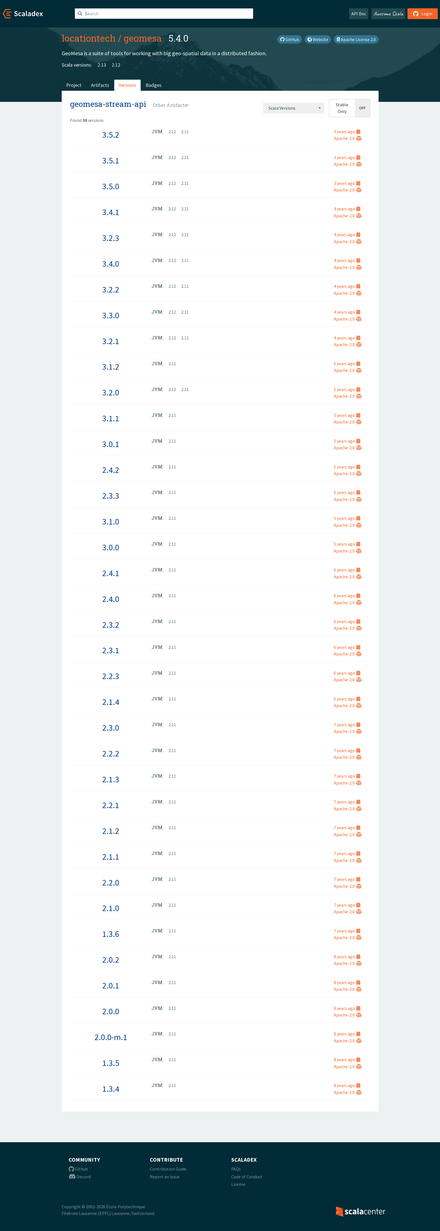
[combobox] (293, 108)
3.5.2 (110, 134)
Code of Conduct (246, 1176)
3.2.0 (110, 392)
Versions (127, 85)
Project (73, 85)
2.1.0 (110, 908)
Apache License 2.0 (356, 39)
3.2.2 (110, 289)
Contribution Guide (168, 1169)
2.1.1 (110, 856)
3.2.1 (110, 341)
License (238, 1184)
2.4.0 (110, 599)
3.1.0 (110, 521)
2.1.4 (110, 702)
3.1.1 (110, 418)
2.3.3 (110, 495)
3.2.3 (110, 238)
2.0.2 (110, 959)
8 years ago (347, 956)
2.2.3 (110, 676)
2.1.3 (110, 779)
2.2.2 (110, 753)
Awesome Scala (388, 13)
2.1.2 (110, 831)
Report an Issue (165, 1176)
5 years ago (347, 363)
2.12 (116, 65)
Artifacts (100, 85)
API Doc (358, 13)
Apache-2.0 (348, 138)
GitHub (289, 39)
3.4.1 (110, 212)
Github (78, 1169)
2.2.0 (110, 882)
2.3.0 (110, 727)
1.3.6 (110, 934)
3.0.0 (110, 547)
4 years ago (347, 208)
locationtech (89, 38)
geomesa (143, 38)
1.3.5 (110, 1063)
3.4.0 (110, 263)
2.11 (185, 131)
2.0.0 (110, 1011)
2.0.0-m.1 (111, 1037)
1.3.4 (110, 1088)
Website (317, 39)
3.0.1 (110, 444)
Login (422, 13)
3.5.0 (110, 186)
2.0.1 (110, 985)
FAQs (236, 1169)
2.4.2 (110, 470)
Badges (153, 85)
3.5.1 (110, 160)
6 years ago (347, 569)
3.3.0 (110, 315)
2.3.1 (110, 650)
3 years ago (347, 131)
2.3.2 (110, 624)
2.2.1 (110, 805)
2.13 (102, 65)
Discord (80, 1176)
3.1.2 (110, 366)
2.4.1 (110, 573)
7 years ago (347, 724)
